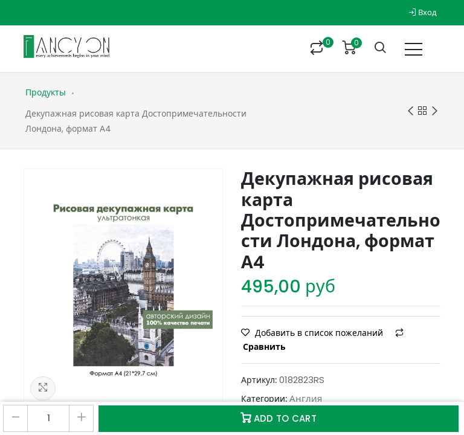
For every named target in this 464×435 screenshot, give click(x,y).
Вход (422, 12)
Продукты (45, 92)
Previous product (410, 111)
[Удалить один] (15, 418)
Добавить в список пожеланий (313, 333)
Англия (305, 398)
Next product (434, 111)
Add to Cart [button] (278, 418)
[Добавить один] (81, 418)
